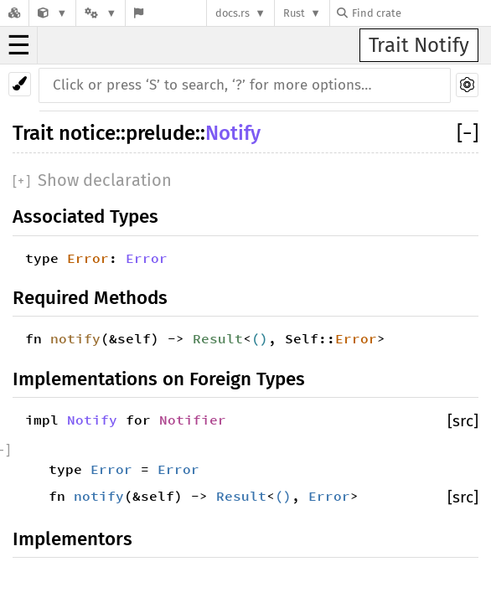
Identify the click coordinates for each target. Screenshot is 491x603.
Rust (294, 13)
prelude (160, 133)
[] (467, 133)
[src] (462, 420)
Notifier (192, 419)
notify (75, 338)
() (259, 338)
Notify (233, 133)
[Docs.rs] (14, 13)
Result (218, 338)
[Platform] (100, 13)
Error (88, 258)
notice (87, 133)
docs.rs (232, 13)
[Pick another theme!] (19, 84)
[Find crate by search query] (420, 13)
